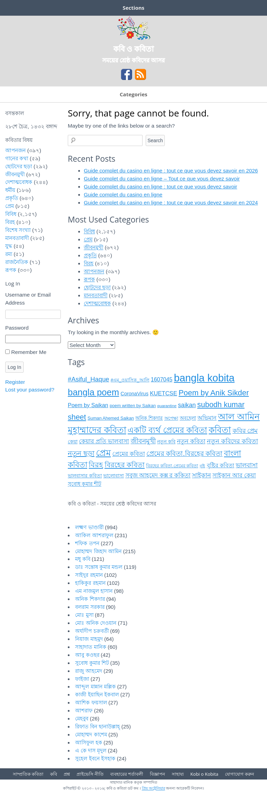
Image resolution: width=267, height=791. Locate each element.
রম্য (8, 254)
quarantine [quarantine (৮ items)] (166, 405)
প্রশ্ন (67, 774)
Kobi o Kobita (204, 774)
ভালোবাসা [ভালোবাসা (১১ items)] (113, 475)
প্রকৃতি (90, 255)
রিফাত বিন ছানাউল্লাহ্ (97, 726)
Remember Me (28, 352)
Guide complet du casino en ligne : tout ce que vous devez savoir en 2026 (171, 170)
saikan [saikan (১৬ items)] (187, 405)
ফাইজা (82, 679)
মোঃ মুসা (84, 615)
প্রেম (88, 239)
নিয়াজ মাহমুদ (89, 639)
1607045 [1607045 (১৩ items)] (161, 379)
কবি (53, 774)
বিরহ (89, 263)
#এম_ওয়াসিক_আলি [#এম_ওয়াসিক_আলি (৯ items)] (130, 379)
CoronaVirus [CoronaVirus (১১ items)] (134, 393)
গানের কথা (16, 158)
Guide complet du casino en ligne (123, 194)
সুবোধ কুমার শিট (92, 663)
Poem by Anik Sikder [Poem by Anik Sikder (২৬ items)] (214, 392)
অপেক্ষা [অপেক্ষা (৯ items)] (171, 418)
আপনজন (94, 271)
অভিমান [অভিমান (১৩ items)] (207, 418)
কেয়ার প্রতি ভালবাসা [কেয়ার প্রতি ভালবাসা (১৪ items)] (104, 441)
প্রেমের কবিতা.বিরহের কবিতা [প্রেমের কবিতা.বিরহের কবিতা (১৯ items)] (184, 453)
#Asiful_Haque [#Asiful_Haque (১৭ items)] (88, 379)
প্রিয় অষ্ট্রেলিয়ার (153, 788)
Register (15, 382)
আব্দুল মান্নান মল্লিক (95, 686)
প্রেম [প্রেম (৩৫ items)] (103, 453)
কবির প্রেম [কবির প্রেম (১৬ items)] (245, 430)
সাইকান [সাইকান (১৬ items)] (201, 475)
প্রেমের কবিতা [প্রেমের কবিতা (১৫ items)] (128, 454)
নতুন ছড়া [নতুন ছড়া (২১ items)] (81, 453)
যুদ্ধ (8, 246)
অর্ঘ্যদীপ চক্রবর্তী (91, 631)
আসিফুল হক (88, 742)
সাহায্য (178, 774)
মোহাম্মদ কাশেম (91, 734)
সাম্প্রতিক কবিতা (28, 774)
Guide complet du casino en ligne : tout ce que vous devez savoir (160, 186)
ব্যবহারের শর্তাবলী (126, 774)
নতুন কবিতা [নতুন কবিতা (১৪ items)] (191, 441)
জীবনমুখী (93, 247)
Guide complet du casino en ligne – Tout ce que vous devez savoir (162, 178)
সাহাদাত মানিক (90, 647)
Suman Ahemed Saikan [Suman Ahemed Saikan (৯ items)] (111, 418)
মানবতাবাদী (95, 295)
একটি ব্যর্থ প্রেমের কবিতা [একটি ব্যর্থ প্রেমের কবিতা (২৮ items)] (167, 430)
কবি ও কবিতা (133, 48)
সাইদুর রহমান (89, 575)
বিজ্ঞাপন (157, 774)
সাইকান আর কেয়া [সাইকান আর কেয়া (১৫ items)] (234, 475)
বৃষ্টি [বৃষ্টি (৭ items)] (202, 466)
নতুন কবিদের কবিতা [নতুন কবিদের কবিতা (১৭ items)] (232, 441)
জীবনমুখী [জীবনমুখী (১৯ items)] (143, 441)
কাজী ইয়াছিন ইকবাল (97, 694)
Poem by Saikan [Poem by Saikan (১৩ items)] (88, 405)
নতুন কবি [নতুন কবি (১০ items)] (166, 441)
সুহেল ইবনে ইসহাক (95, 758)
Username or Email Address (28, 299)
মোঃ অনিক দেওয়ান (95, 623)
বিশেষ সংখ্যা (18, 230)
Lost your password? (29, 390)
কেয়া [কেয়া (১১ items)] (73, 441)
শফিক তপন (87, 543)
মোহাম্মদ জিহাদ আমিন (98, 551)
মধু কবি (82, 559)
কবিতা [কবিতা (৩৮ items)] (220, 430)
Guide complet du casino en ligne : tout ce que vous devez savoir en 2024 (171, 202)
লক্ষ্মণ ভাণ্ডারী (89, 527)
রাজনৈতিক (16, 262)
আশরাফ (83, 710)
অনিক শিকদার (90, 599)
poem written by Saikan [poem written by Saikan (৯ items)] (133, 405)
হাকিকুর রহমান (90, 583)
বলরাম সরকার (89, 607)
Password (17, 328)
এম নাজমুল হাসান (94, 591)
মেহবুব (81, 718)
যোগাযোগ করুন (239, 774)
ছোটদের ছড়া (97, 287)
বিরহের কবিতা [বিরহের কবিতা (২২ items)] (125, 465)
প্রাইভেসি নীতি (90, 774)
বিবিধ (89, 231)
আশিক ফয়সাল (91, 702)
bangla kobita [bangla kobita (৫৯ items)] (204, 378)
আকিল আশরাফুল (94, 535)
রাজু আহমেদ (88, 671)
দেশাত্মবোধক (97, 303)
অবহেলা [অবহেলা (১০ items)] (188, 418)
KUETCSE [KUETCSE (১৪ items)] (163, 393)
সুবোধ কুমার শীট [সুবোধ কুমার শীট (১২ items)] (84, 484)
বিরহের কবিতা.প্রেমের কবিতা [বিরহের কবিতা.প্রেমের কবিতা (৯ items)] (172, 465)
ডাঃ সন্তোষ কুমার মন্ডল (98, 567)
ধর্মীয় (10, 190)
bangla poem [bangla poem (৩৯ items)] (93, 392)
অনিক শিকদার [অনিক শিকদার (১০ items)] (149, 418)
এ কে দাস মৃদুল (90, 750)
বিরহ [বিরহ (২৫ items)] (96, 465)
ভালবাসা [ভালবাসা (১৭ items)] (247, 465)
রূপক (89, 279)
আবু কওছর (87, 655)
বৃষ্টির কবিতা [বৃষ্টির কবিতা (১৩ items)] (220, 465)
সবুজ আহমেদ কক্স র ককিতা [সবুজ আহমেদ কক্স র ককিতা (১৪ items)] (158, 475)
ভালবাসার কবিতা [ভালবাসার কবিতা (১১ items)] (85, 475)
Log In (14, 367)
